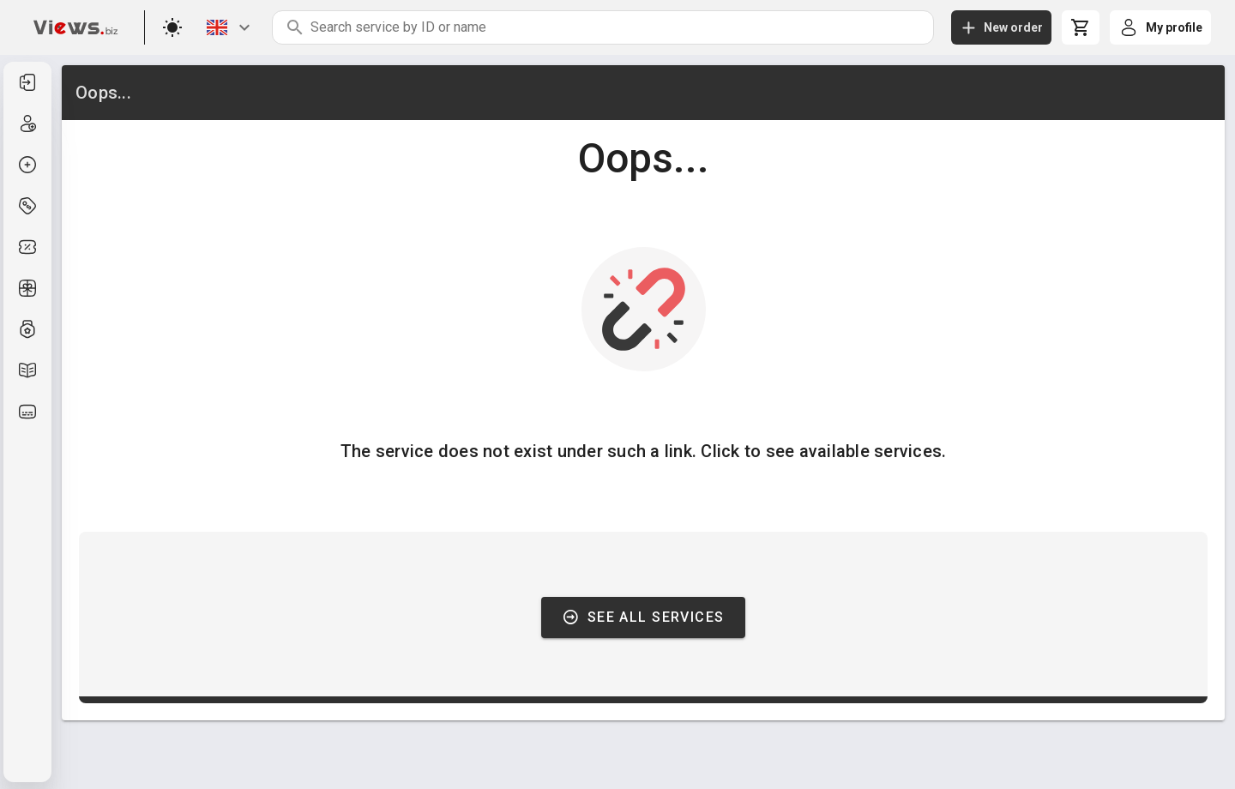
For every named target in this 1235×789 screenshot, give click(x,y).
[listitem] (27, 82)
